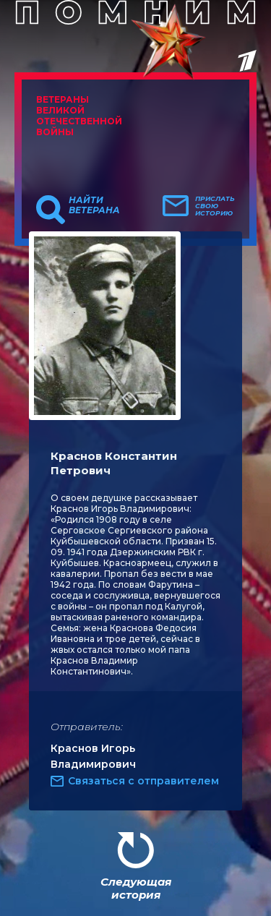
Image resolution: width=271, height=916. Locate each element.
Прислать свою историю (215, 206)
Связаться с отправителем (143, 780)
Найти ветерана (94, 205)
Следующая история (135, 888)
